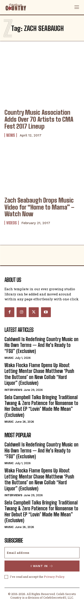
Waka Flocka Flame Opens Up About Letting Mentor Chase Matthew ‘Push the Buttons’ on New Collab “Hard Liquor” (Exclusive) (39, 374)
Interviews (13, 390)
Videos (11, 223)
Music (9, 357)
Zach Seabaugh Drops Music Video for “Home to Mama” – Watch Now (39, 207)
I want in (42, 566)
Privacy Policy (54, 577)
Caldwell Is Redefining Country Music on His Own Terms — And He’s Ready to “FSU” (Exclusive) (41, 345)
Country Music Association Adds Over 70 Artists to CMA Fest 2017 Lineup (38, 119)
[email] (42, 552)
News (10, 135)
